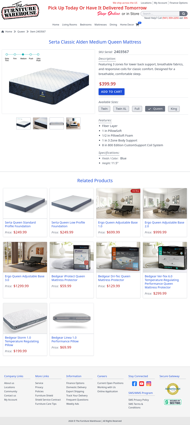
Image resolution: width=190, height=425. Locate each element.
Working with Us (106, 387)
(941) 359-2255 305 (175, 18)
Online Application (107, 391)
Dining (113, 24)
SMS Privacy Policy (138, 399)
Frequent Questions (77, 399)
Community (10, 391)
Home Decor (127, 24)
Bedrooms (86, 24)
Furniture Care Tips (45, 403)
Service (39, 383)
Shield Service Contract (48, 399)
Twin (104, 109)
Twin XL (121, 109)
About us (9, 383)
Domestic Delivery (76, 387)
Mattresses (101, 24)
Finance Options (179, 2)
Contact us (10, 395)
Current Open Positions (110, 383)
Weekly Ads (72, 403)
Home (55, 24)
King (174, 109)
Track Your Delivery (77, 395)
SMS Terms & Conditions (135, 405)
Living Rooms (69, 24)
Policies (39, 391)
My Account (160, 2)
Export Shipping (75, 391)
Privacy (39, 387)
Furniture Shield (44, 395)
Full (137, 109)
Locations (146, 2)
